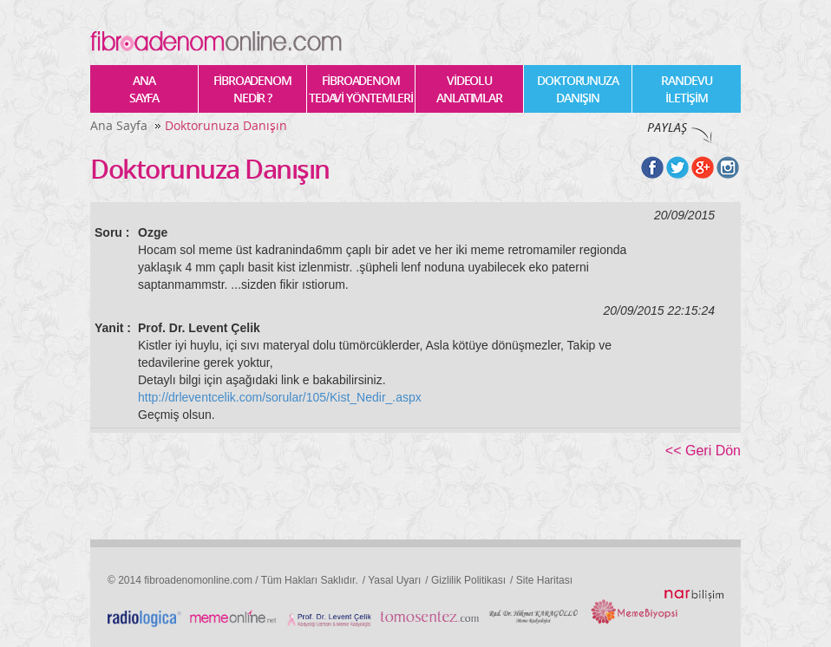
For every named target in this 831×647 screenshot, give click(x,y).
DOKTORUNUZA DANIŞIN (577, 89)
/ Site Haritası (541, 580)
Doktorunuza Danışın (226, 125)
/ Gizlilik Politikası (465, 580)
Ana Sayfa (118, 125)
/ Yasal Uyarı (392, 580)
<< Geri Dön (703, 450)
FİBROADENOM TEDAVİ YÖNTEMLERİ (361, 89)
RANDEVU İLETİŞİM (686, 89)
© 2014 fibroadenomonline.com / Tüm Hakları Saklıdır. (233, 580)
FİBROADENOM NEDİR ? (252, 89)
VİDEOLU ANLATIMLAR (469, 89)
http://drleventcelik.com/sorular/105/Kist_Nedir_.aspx (280, 397)
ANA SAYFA (144, 89)
